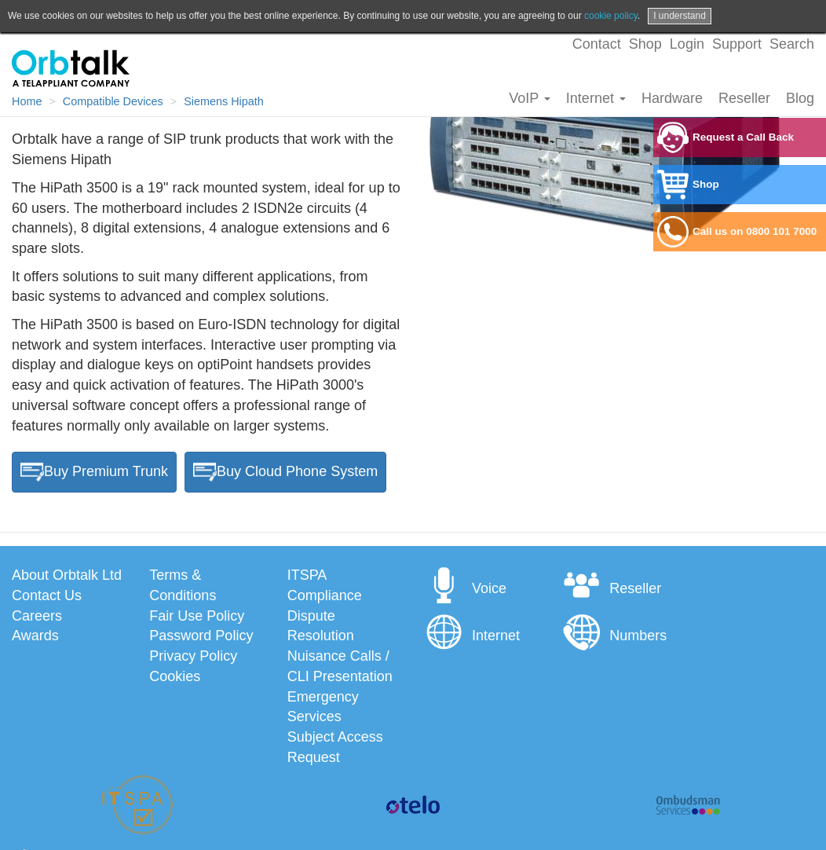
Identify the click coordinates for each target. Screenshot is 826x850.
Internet (596, 98)
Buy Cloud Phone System (285, 472)
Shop (645, 44)
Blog (800, 98)
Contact (596, 44)
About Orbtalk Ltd (67, 575)
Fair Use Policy (196, 616)
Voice (465, 588)
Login (687, 44)
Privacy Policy (193, 656)
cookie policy (611, 15)
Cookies (174, 676)
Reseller (744, 98)
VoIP (529, 98)
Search (791, 44)
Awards (35, 635)
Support (737, 44)
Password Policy (201, 635)
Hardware (672, 98)
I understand (679, 15)
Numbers (614, 635)
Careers (37, 616)
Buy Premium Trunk (94, 472)
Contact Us (47, 595)
